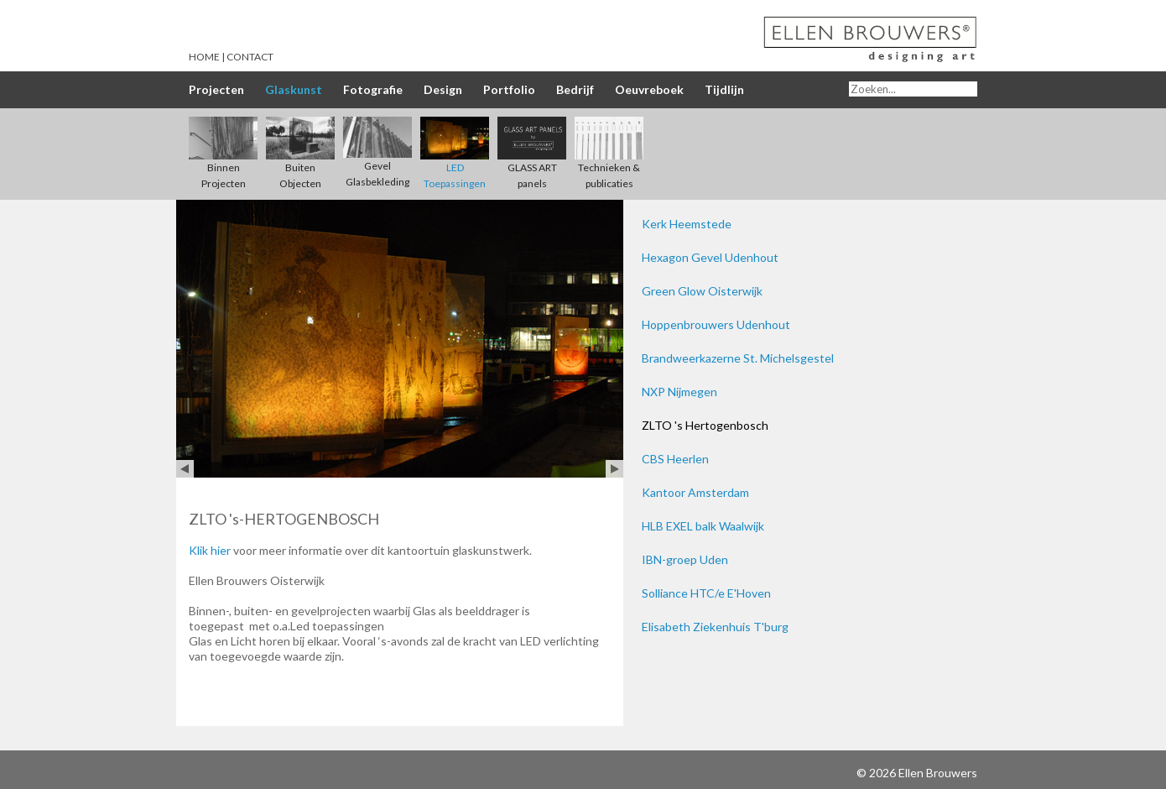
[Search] (913, 89)
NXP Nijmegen (679, 391)
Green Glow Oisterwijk (702, 291)
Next (614, 469)
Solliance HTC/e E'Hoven (706, 593)
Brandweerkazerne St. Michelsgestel (738, 358)
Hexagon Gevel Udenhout (710, 257)
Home (204, 56)
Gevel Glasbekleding (377, 159)
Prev (185, 469)
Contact (249, 56)
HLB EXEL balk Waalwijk (703, 526)
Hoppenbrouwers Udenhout (716, 324)
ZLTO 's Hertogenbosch (705, 425)
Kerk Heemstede (686, 224)
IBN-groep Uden (685, 559)
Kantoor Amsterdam (695, 492)
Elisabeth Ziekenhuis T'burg (715, 626)
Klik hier (210, 550)
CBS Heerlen (675, 459)
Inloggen (830, 772)
